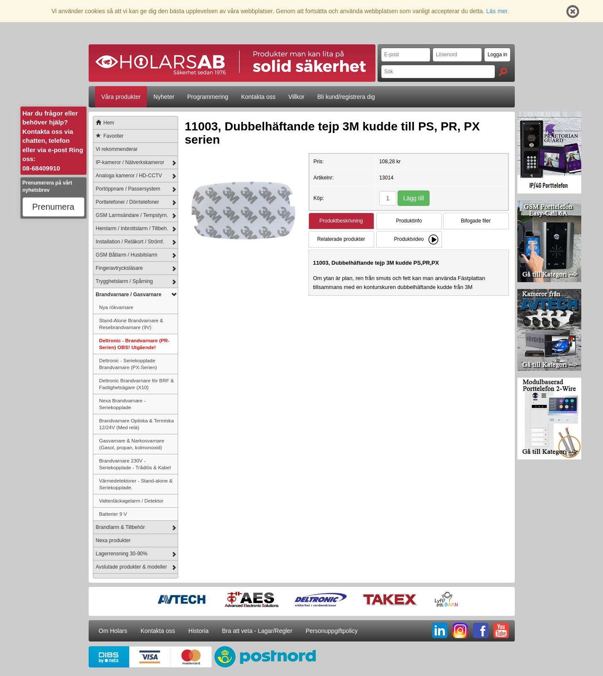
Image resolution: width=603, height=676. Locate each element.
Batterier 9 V (113, 514)
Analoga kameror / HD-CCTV (129, 176)
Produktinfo (409, 221)
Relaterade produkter (341, 239)
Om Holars (113, 630)
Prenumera (53, 206)
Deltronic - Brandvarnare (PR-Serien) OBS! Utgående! (134, 344)
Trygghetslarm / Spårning (124, 281)
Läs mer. (497, 11)
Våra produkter (121, 96)
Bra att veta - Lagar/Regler (257, 630)
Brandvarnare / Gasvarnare (129, 295)
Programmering (207, 96)
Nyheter (163, 96)
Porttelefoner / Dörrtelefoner (127, 202)
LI (440, 630)
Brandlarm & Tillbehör (120, 527)
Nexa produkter (113, 540)
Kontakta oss (258, 96)
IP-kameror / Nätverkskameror (130, 162)
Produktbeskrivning (341, 221)
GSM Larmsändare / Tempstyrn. (132, 215)
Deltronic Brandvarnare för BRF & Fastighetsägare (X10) (136, 384)
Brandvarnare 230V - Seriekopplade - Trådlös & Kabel (135, 464)
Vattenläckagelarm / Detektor (131, 500)
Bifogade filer (475, 221)
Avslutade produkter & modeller (131, 567)
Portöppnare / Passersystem (128, 189)
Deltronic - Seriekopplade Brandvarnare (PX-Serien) (128, 364)
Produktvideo (409, 239)
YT (501, 630)
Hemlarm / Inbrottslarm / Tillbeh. (132, 228)
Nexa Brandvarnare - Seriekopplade (122, 404)
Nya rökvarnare (116, 307)
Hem (103, 123)
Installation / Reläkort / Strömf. (130, 242)
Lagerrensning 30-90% (121, 554)
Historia (198, 630)
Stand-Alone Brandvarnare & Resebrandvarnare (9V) (131, 324)
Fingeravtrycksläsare (119, 268)
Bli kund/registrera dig (346, 96)
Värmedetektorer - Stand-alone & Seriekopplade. (136, 484)
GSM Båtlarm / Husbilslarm (127, 255)
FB (480, 630)
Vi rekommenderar (117, 149)
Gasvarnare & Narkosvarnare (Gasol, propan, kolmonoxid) (131, 444)
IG (460, 630)
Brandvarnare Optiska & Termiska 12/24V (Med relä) (136, 424)
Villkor (297, 96)
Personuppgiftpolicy (332, 630)
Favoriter (108, 136)
